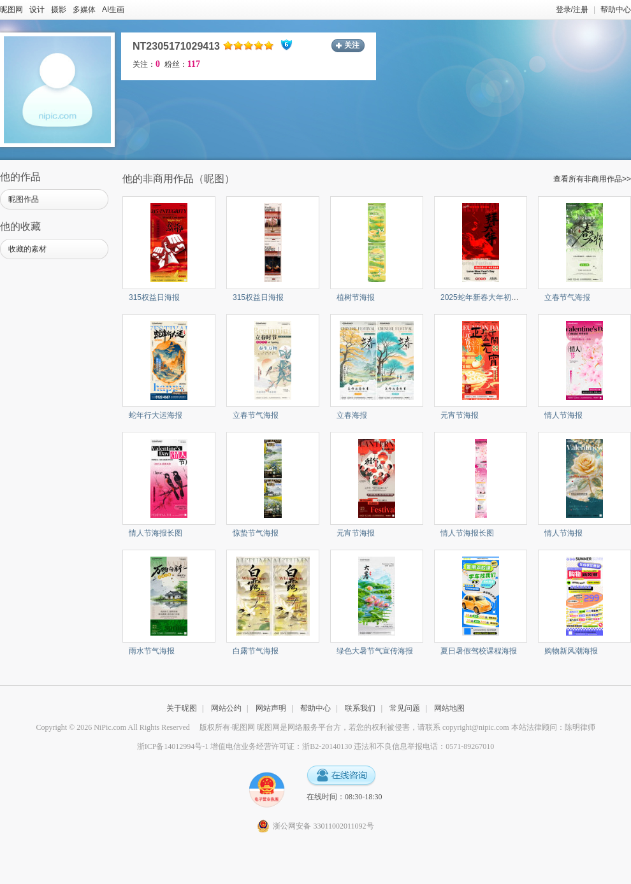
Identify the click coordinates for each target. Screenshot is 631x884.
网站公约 (226, 708)
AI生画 (113, 9)
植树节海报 (356, 297)
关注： (146, 64)
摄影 (58, 9)
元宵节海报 (459, 415)
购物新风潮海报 (571, 650)
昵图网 (11, 9)
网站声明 (271, 708)
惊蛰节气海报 (256, 533)
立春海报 (352, 415)
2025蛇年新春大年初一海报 (487, 297)
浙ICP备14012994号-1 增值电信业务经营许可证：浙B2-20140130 (244, 746)
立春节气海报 (567, 297)
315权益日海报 (154, 297)
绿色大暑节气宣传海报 (375, 650)
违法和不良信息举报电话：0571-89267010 (424, 746)
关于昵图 (181, 708)
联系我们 (360, 708)
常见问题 (404, 708)
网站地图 (449, 708)
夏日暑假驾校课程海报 (478, 650)
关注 (351, 45)
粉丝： (182, 64)
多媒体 (84, 9)
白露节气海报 (256, 650)
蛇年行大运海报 (155, 415)
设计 (37, 9)
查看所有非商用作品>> (592, 179)
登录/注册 (572, 9)
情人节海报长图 (155, 533)
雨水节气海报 (152, 650)
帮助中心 (615, 9)
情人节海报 (563, 415)
